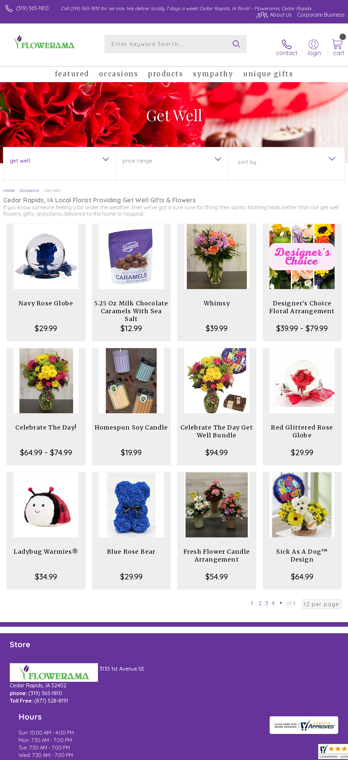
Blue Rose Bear (131, 546)
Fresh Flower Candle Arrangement (216, 550)
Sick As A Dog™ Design (302, 550)
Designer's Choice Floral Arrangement (302, 302)
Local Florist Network (280, 753)
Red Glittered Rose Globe (302, 426)
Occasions (29, 185)
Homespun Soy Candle (131, 422)
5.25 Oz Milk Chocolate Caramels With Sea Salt (131, 305)
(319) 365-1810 (32, 8)
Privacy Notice (233, 753)
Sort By (247, 156)
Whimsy (217, 298)
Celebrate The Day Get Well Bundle (217, 426)
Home (9, 185)
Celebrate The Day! (45, 422)
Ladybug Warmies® (46, 546)
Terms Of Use (195, 753)
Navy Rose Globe (46, 298)
